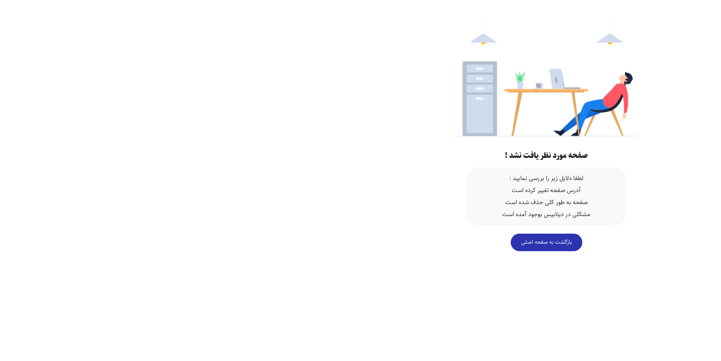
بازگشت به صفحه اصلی (360, 242)
